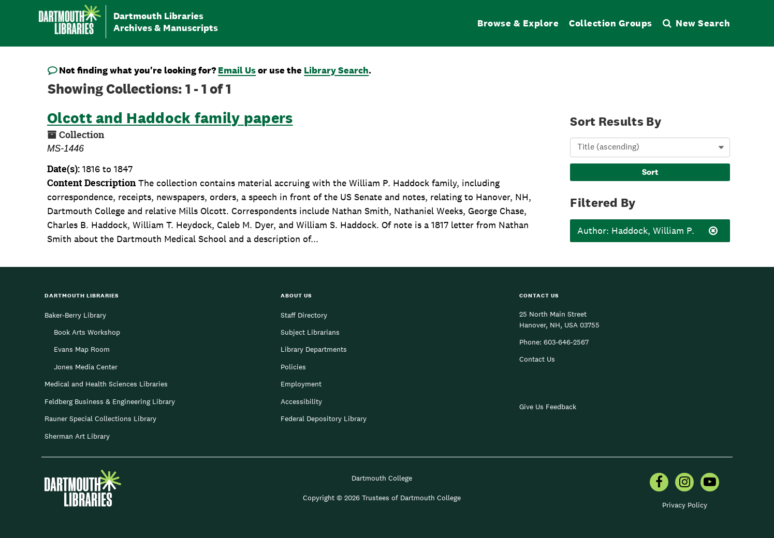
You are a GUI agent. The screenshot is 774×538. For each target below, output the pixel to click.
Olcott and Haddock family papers (170, 118)
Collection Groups (610, 23)
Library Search (336, 70)
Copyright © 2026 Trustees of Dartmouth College (382, 497)
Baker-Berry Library (75, 315)
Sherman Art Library (77, 436)
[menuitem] (659, 483)
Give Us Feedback (547, 406)
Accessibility (301, 401)
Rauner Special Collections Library (100, 418)
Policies (293, 366)
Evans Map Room (82, 349)
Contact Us (537, 359)
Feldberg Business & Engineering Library (110, 401)
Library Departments (314, 349)
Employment (301, 383)
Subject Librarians (310, 332)
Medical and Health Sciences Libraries (106, 383)
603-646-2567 (566, 342)
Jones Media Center (86, 366)
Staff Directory (304, 315)
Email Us (237, 70)
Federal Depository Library (324, 418)
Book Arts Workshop (87, 332)
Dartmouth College (382, 478)
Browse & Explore (518, 23)
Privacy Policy (684, 505)
